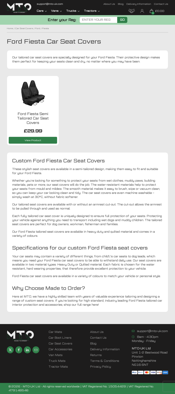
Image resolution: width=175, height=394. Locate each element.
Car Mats (55, 332)
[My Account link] (142, 10)
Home (10, 28)
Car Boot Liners (60, 337)
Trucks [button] (73, 10)
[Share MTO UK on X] (10, 349)
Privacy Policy (100, 366)
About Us (109, 3)
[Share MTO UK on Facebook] (18, 349)
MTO (27, 296)
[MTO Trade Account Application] (131, 10)
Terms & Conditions (104, 361)
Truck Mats (57, 361)
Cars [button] (42, 10)
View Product (33, 140)
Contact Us (161, 3)
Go (122, 19)
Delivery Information (138, 3)
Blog (121, 3)
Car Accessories (60, 349)
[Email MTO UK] (50, 4)
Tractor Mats (58, 366)
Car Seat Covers (24, 28)
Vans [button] (56, 10)
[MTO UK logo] (19, 8)
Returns (96, 355)
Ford (37, 28)
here (95, 304)
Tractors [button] (92, 10)
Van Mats (56, 355)
